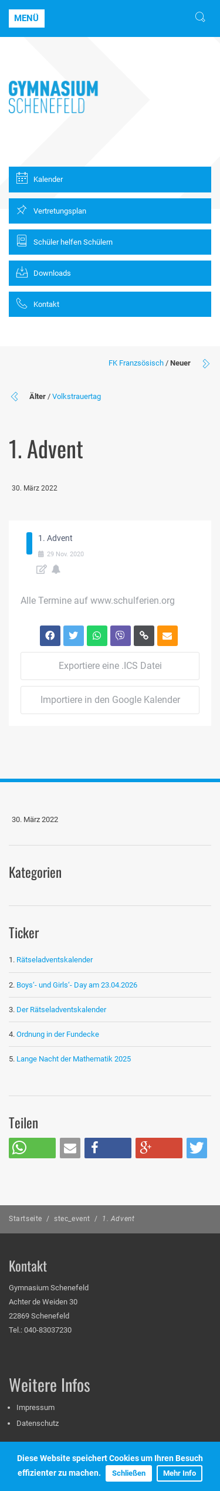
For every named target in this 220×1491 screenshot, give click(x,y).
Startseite (25, 1219)
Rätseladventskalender (54, 959)
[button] (32, 1148)
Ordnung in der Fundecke (57, 1034)
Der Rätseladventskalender (61, 1009)
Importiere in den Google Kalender (110, 699)
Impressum (35, 1407)
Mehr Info (179, 1473)
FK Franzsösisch (136, 363)
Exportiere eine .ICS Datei (110, 665)
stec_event (72, 1219)
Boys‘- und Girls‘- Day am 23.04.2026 (76, 985)
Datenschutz (37, 1423)
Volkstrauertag (76, 396)
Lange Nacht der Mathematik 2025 (73, 1058)
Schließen (128, 1473)
